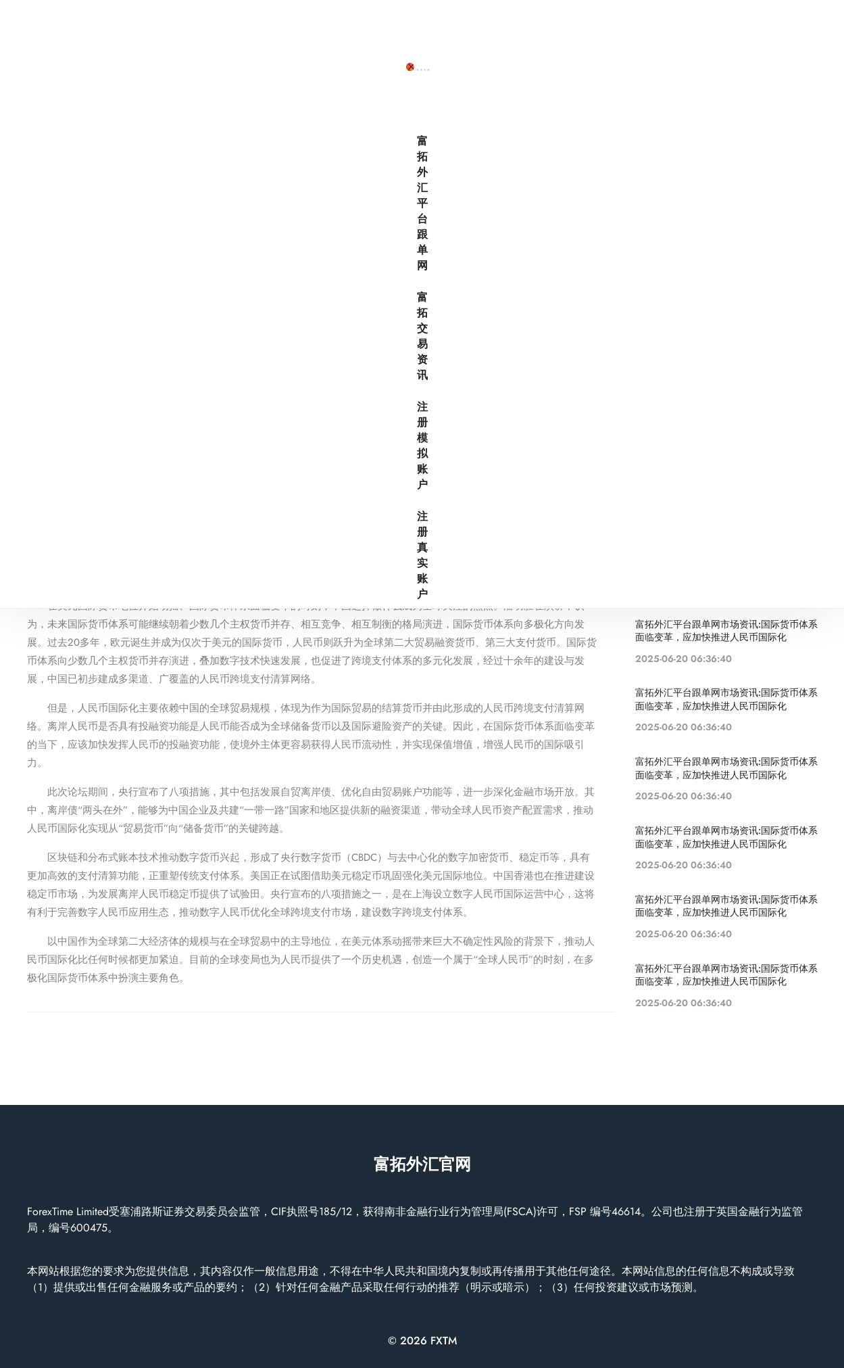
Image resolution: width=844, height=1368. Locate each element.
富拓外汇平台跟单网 (498, 28)
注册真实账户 (774, 28)
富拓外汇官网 (422, 1164)
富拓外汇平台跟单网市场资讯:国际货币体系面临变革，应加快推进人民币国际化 (308, 318)
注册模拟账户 (687, 28)
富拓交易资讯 (601, 28)
